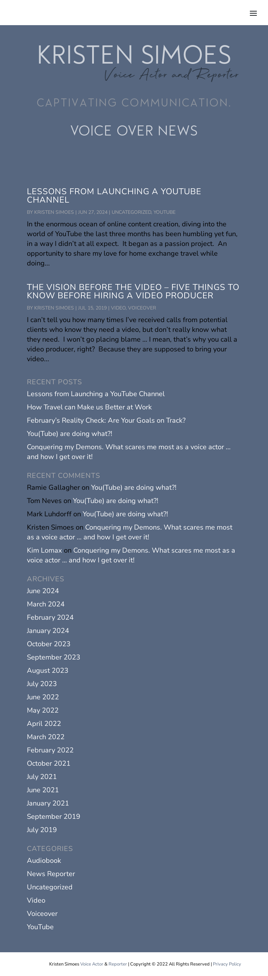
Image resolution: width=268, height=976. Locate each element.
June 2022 (43, 697)
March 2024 (46, 604)
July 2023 (42, 684)
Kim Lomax (44, 550)
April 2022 (44, 723)
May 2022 (43, 710)
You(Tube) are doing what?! (69, 433)
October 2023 (48, 644)
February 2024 (50, 617)
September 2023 (53, 657)
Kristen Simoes (54, 212)
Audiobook (44, 860)
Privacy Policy (227, 964)
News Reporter (51, 874)
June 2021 (43, 790)
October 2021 (48, 763)
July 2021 (42, 776)
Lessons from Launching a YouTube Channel (114, 195)
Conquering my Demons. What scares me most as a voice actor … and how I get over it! (129, 532)
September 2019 (53, 816)
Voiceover (142, 308)
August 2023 (47, 670)
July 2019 (42, 830)
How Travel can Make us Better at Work (89, 407)
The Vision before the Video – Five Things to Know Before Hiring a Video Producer (133, 291)
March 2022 (46, 737)
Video (118, 308)
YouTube (165, 212)
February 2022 (50, 750)
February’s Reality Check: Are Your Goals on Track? (106, 420)
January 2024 (48, 630)
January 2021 (48, 803)
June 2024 (43, 591)
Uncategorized (131, 212)
